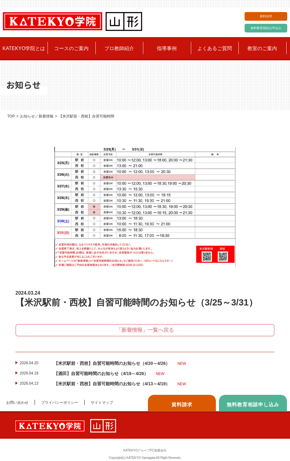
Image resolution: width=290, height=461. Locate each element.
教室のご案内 (262, 48)
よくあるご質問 (214, 48)
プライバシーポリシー (59, 402)
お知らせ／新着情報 (36, 116)
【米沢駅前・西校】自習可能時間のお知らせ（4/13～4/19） (120, 384)
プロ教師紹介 (119, 48)
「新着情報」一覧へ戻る (145, 330)
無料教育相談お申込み (265, 28)
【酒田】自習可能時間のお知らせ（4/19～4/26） (109, 374)
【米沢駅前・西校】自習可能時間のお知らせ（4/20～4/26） (120, 363)
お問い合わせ (17, 402)
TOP (11, 116)
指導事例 (167, 48)
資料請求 (266, 16)
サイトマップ (102, 402)
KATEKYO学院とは (23, 48)
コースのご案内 (71, 48)
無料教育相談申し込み (253, 404)
